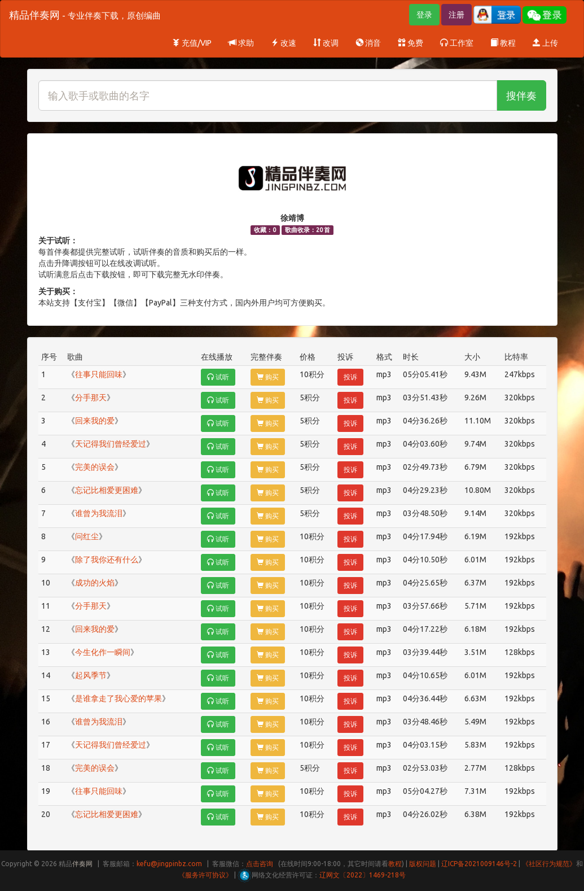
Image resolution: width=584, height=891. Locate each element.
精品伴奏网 (85, 14)
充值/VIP (192, 42)
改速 (283, 42)
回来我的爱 (95, 420)
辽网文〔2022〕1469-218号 (362, 875)
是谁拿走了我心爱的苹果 (118, 698)
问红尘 (87, 536)
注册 (456, 14)
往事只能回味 (98, 374)
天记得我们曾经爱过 (110, 443)
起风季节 (91, 675)
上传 (545, 42)
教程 (503, 42)
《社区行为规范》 (549, 863)
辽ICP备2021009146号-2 (479, 863)
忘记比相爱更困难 (106, 490)
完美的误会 (95, 466)
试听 (218, 377)
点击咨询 (259, 863)
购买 (268, 377)
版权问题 (422, 863)
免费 (410, 42)
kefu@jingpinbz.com (169, 863)
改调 (326, 42)
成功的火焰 (95, 582)
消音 (368, 42)
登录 (424, 14)
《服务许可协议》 (205, 875)
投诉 (350, 377)
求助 (241, 42)
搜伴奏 (521, 95)
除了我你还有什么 (106, 559)
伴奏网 (82, 863)
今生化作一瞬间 (102, 652)
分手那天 (91, 397)
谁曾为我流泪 (98, 513)
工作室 (456, 42)
